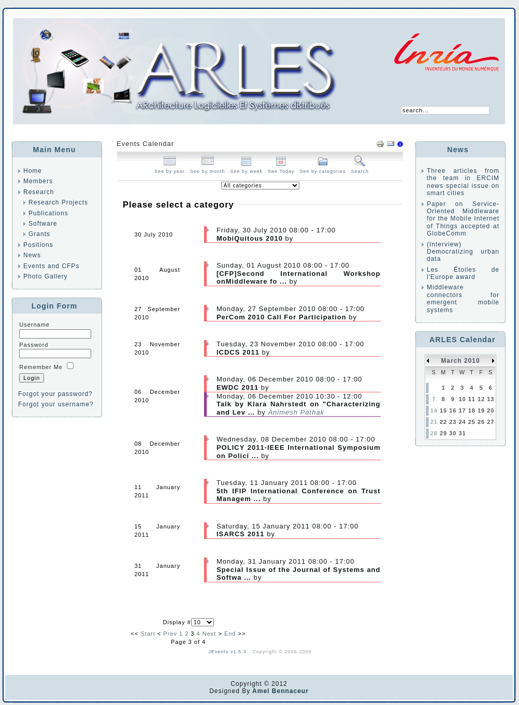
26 (481, 422)
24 (462, 422)
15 (443, 410)
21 (434, 422)
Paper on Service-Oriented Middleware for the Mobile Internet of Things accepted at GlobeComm (463, 219)
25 (471, 422)
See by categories (322, 168)
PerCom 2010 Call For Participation (282, 317)
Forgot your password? (55, 394)
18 (471, 410)
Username (34, 324)
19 (481, 410)
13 (490, 399)
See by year (169, 168)
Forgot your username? (56, 404)
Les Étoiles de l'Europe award (463, 273)
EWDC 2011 (237, 387)
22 (443, 422)
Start (148, 633)
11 (471, 399)
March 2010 (460, 360)
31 (462, 433)
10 (462, 399)
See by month (207, 168)
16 (452, 410)
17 (462, 410)
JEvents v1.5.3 (229, 651)
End (230, 633)
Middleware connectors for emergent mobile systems (463, 298)
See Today (281, 168)
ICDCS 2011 (238, 352)
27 (490, 422)
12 (481, 399)
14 (434, 410)
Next (210, 633)
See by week (246, 168)
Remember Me (41, 367)
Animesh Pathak (296, 412)
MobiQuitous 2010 (251, 238)
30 (452, 433)
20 (490, 410)
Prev (170, 633)
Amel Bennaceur (279, 691)
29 (443, 433)
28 (434, 433)
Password (33, 345)
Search (360, 168)
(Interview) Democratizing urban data (463, 252)
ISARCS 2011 (242, 534)
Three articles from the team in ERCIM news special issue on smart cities (463, 182)
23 (452, 422)
